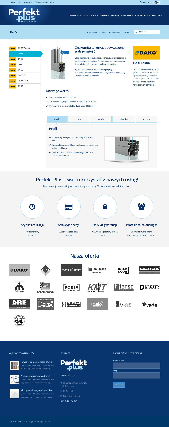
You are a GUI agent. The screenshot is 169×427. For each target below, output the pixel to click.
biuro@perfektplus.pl (46, 2)
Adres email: (118, 360)
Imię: (115, 370)
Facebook (145, 2)
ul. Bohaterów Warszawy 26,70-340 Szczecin (74, 384)
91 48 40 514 (26, 2)
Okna (103, 32)
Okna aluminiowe (114, 32)
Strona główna (92, 32)
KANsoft (46, 422)
